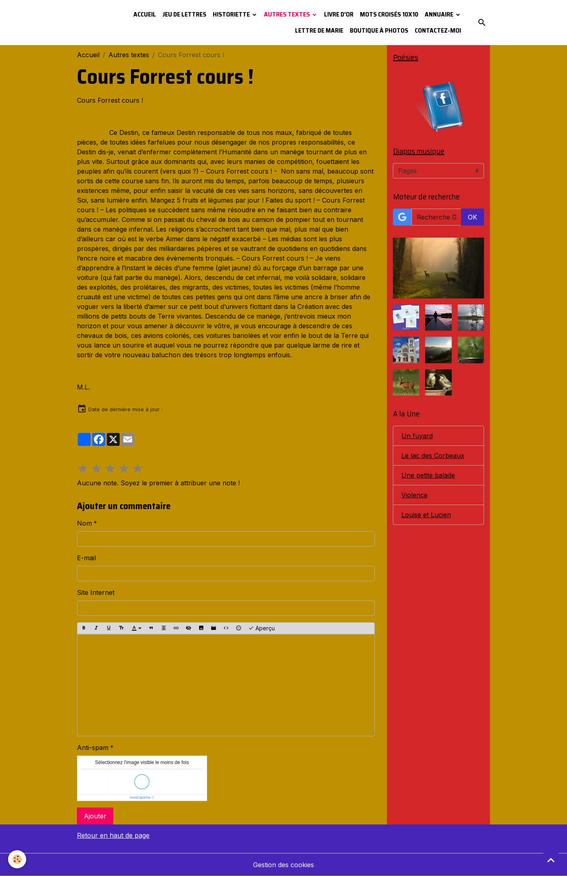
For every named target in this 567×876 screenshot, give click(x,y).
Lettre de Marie (319, 30)
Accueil (144, 14)
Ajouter (95, 816)
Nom (84, 523)
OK (472, 217)
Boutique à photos (379, 30)
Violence (414, 495)
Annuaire (440, 14)
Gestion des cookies (283, 865)
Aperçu (261, 628)
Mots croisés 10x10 (389, 14)
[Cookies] (17, 859)
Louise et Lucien (426, 515)
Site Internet (95, 592)
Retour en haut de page (113, 835)
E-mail (86, 558)
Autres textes (287, 14)
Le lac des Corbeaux (432, 455)
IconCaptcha (140, 797)
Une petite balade (428, 475)
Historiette (232, 14)
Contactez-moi (438, 30)
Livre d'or (338, 14)
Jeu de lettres (184, 14)
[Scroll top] (551, 860)
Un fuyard (417, 436)
